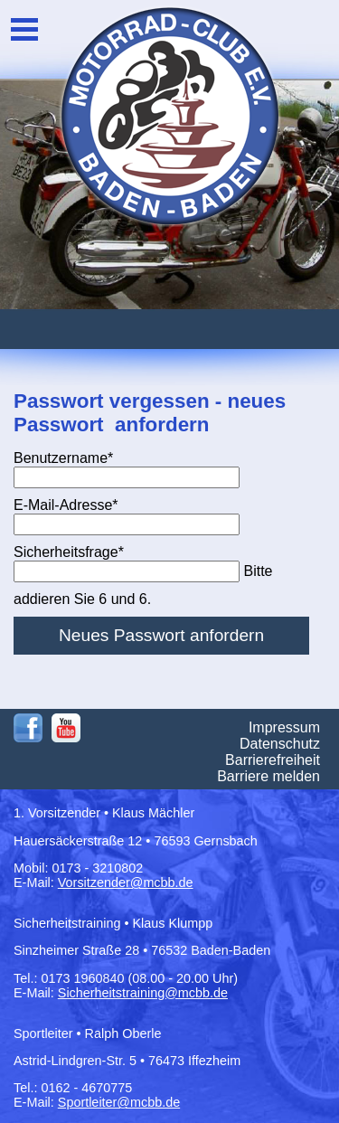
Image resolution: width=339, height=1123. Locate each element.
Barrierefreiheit (272, 760)
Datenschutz (280, 743)
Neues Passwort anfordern (161, 635)
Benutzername (63, 458)
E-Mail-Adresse (66, 505)
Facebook (28, 727)
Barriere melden (268, 776)
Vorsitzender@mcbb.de (125, 882)
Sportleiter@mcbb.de (119, 1102)
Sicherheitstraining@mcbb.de (143, 993)
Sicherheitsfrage (69, 552)
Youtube (66, 727)
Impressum (284, 727)
